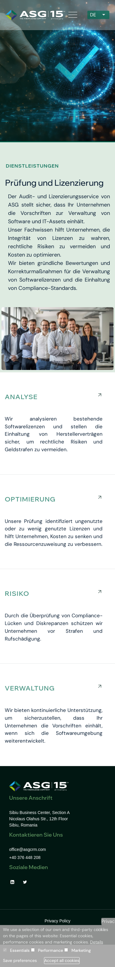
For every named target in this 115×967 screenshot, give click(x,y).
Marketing (81, 950)
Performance (50, 950)
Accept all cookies (61, 960)
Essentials (20, 950)
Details (96, 942)
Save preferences (20, 960)
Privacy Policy (57, 920)
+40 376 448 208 (25, 857)
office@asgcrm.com (27, 849)
